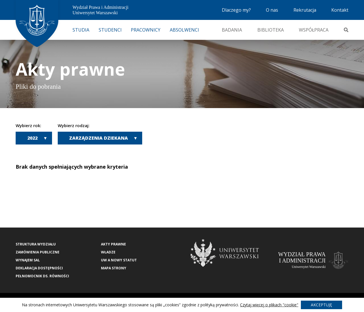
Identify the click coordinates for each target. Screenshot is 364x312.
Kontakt (339, 10)
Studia (81, 30)
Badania (232, 30)
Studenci (110, 30)
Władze (108, 252)
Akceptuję (321, 304)
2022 (32, 138)
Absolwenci (184, 30)
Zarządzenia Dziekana (98, 138)
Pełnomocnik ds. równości (42, 276)
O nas (272, 10)
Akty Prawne (113, 244)
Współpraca (313, 30)
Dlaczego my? (236, 10)
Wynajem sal (28, 260)
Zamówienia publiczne (37, 252)
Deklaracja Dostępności (39, 268)
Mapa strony (113, 268)
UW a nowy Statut (119, 260)
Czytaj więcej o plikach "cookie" (269, 304)
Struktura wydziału (36, 244)
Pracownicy (145, 30)
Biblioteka (270, 30)
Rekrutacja (304, 10)
